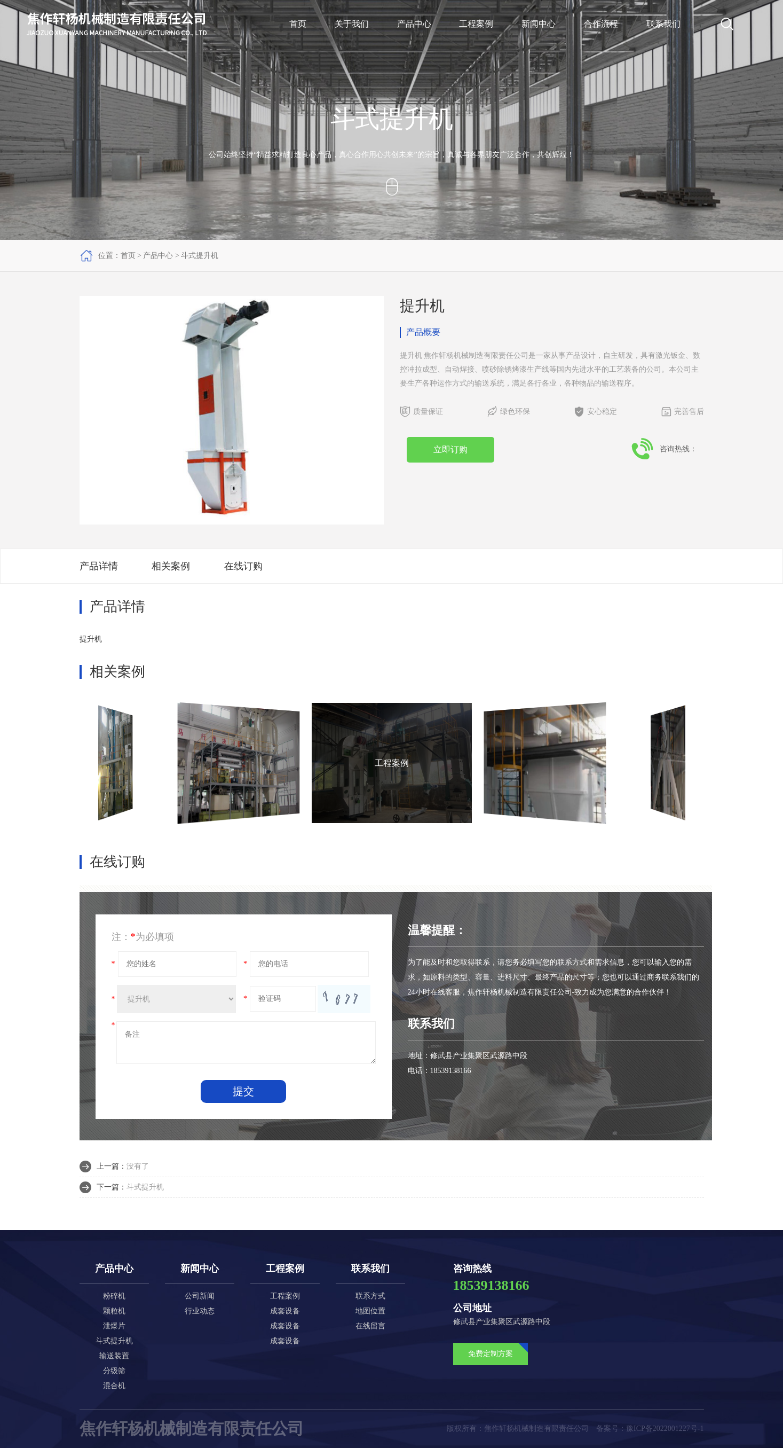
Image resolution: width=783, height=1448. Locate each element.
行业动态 (200, 1311)
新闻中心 (538, 23)
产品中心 (414, 23)
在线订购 (243, 566)
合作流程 (601, 23)
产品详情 (99, 566)
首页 (297, 23)
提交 (243, 1091)
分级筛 (114, 1371)
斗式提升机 (199, 256)
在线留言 (370, 1326)
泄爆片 (114, 1326)
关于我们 (352, 23)
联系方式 (370, 1296)
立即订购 (450, 449)
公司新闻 (200, 1296)
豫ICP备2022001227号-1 (664, 1428)
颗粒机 (114, 1311)
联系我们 (663, 23)
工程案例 (476, 23)
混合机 (114, 1386)
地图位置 (370, 1311)
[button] (376, 410)
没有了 (137, 1166)
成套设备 (285, 1311)
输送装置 (114, 1356)
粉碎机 (114, 1296)
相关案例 (171, 566)
